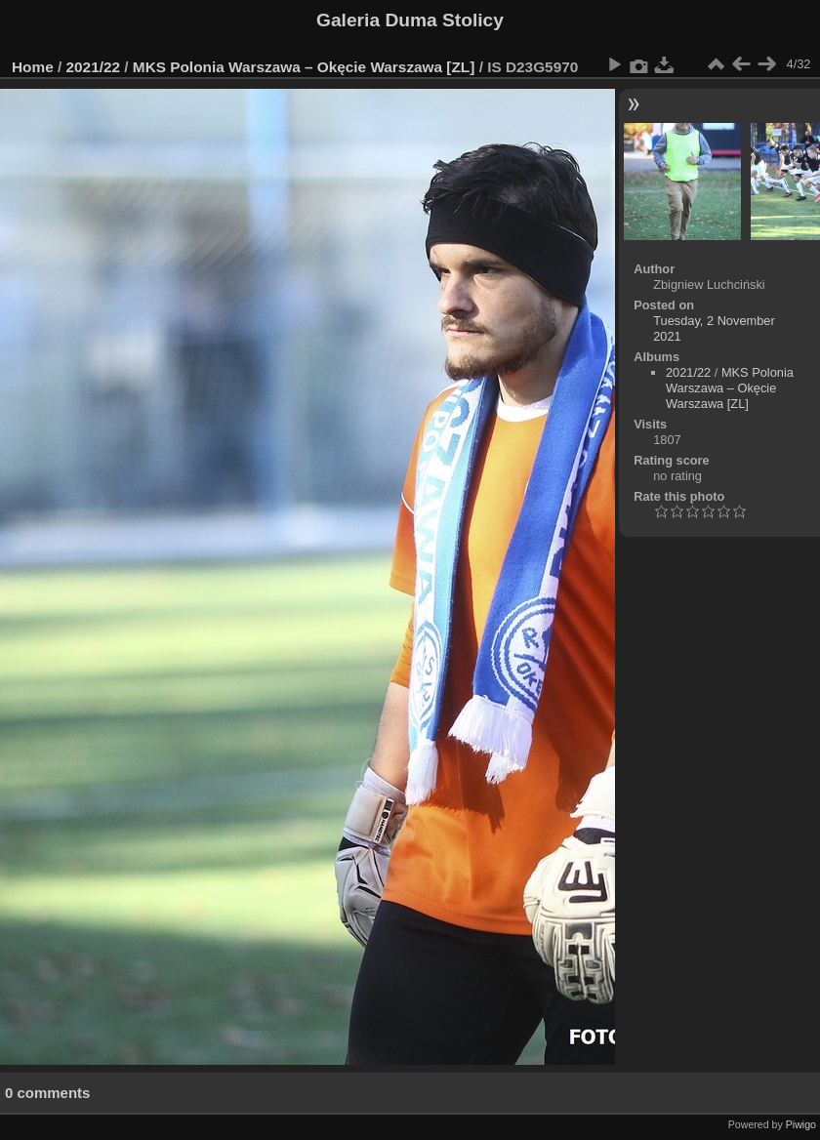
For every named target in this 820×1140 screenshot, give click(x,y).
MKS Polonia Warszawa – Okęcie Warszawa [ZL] (304, 67)
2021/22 (93, 67)
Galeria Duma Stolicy (410, 20)
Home (33, 67)
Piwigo (801, 1124)
